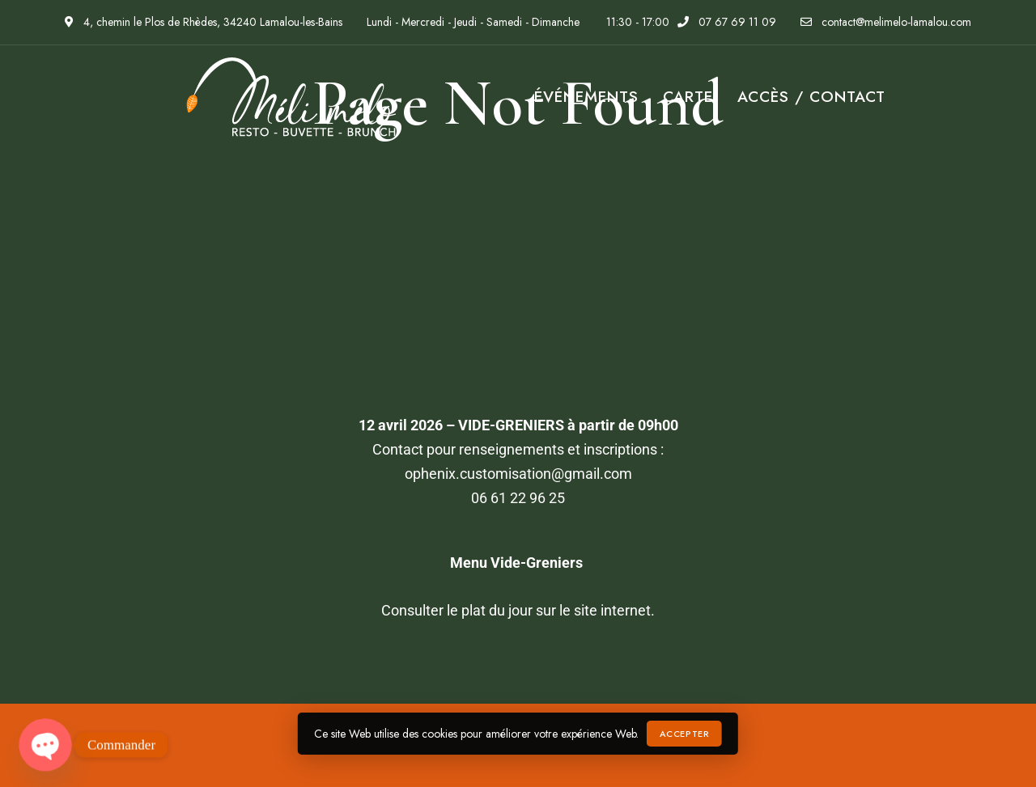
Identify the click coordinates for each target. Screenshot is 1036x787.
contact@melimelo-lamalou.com (885, 22)
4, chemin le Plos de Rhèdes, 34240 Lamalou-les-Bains (203, 22)
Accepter (684, 733)
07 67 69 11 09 (726, 22)
